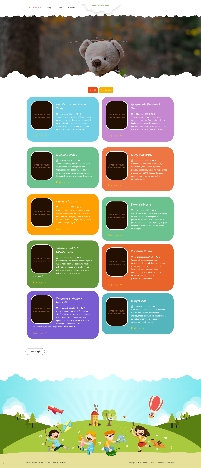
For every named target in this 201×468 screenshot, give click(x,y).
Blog (41, 462)
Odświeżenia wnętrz (66, 155)
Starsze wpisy (35, 351)
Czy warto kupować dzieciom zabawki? (71, 106)
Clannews (100, 5)
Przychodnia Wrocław (141, 251)
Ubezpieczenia (138, 301)
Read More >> (40, 136)
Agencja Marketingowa (141, 155)
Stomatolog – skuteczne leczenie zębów (67, 250)
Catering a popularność (67, 202)
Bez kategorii (106, 90)
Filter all (93, 90)
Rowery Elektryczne (141, 205)
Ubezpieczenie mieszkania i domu (145, 106)
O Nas (47, 462)
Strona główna (31, 462)
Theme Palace (170, 462)
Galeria (31, 16)
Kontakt (55, 462)
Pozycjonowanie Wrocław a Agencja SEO (69, 301)
